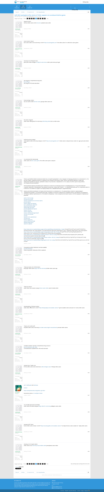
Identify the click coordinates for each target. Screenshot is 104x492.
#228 (88, 166)
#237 (88, 395)
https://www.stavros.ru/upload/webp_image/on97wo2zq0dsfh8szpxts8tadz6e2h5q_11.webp (44, 229)
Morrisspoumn (35, 16)
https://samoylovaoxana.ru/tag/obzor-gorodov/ (34, 390)
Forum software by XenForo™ (24, 490)
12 (36, 18)
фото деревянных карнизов (30, 204)
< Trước (24, 18)
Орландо (36, 385)
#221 (88, 28)
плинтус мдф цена (28, 219)
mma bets (38, 22)
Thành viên (29, 7)
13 (38, 18)
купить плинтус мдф (28, 198)
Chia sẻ (17, 466)
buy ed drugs (27, 82)
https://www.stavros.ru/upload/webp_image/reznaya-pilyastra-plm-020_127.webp (42, 232)
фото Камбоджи (28, 385)
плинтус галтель (27, 210)
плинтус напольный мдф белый (31, 213)
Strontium (62, 490)
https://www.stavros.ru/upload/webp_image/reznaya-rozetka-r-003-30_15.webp (41, 237)
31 (21, 54)
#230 (88, 254)
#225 (88, 107)
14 (40, 18)
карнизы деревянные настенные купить (33, 200)
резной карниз (27, 202)
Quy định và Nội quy (72, 490)
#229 (88, 243)
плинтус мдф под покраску (30, 203)
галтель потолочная (28, 214)
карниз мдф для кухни (29, 207)
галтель (25, 215)
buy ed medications (28, 248)
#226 (88, 127)
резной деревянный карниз (30, 208)
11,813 (21, 34)
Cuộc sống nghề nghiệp (24, 16)
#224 (88, 87)
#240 (88, 451)
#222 (88, 48)
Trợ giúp (82, 490)
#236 (88, 372)
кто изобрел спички (37, 393)
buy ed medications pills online (30, 347)
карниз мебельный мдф (29, 221)
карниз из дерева (28, 223)
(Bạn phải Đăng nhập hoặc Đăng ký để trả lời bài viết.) (80, 463)
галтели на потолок (28, 199)
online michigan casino (46, 366)
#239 (88, 431)
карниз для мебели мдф (29, 206)
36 (21, 36)
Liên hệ (78, 490)
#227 (88, 146)
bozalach (17, 392)
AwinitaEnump (18, 48)
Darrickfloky (18, 88)
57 (21, 398)
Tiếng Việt (66, 490)
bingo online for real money (45, 406)
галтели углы (27, 218)
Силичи (25, 387)
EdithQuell (17, 29)
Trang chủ (17, 7)
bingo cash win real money (40, 268)
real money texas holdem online (39, 445)
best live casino (37, 101)
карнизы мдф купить (28, 222)
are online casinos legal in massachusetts (48, 327)
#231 (88, 274)
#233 (88, 313)
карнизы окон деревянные (30, 217)
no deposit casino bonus (41, 62)
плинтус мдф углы (28, 211)
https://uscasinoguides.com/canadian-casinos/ (51, 425)
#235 (88, 352)
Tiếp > (48, 18)
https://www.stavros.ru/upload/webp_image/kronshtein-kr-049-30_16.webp (40, 234)
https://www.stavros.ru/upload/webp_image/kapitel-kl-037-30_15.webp (39, 240)
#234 (88, 333)
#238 (88, 411)
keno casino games (35, 160)
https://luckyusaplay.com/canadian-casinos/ (48, 307)
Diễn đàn (23, 7)
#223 (88, 68)
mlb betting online (46, 121)
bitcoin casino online (43, 288)
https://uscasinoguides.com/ (50, 42)
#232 (88, 293)
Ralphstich (17, 186)
